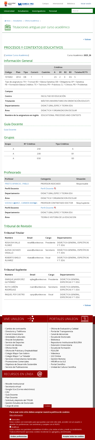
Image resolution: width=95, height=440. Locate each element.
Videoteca (55, 353)
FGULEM (55, 350)
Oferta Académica (32, 21)
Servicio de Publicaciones (16, 367)
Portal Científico (58, 364)
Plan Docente (11, 397)
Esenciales (16, 420)
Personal (53, 11)
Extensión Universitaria (61, 345)
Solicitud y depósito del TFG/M (19, 400)
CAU (7, 392)
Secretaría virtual (13, 386)
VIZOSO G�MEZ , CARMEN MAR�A (21, 203)
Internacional (58, 3)
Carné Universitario (14, 334)
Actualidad (65, 16)
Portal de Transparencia (62, 331)
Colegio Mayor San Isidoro (17, 353)
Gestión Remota (58, 359)
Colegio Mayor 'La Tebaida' (17, 356)
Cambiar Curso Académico (16, 55)
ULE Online (56, 356)
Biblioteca (71, 3)
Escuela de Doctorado (60, 337)
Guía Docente (10, 129)
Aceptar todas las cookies (73, 437)
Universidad (9, 11)
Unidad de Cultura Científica (63, 367)
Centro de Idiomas (13, 345)
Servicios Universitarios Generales (20, 359)
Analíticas (15, 427)
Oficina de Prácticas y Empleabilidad (21, 350)
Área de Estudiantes (14, 339)
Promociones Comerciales (17, 361)
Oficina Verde (11, 348)
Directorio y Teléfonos (15, 331)
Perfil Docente (47, 188)
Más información (16, 416)
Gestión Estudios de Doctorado (19, 403)
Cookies (47, 406)
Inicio (8, 21)
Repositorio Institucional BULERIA (66, 342)
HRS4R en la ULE (58, 361)
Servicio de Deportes (14, 342)
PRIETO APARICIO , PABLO (17, 183)
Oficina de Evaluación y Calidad (64, 328)
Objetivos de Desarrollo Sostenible (21, 364)
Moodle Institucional (14, 383)
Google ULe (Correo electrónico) (20, 389)
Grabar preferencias (19, 437)
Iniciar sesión (86, 3)
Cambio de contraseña (15, 328)
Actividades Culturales (15, 337)
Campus (45, 3)
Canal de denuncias (59, 334)
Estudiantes (23, 11)
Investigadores (38, 11)
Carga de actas (12, 405)
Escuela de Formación (60, 348)
